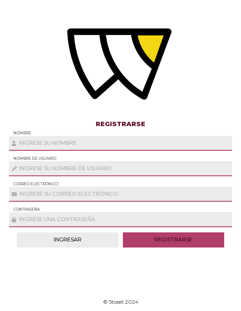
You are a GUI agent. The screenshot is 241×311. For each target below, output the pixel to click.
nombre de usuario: (35, 158)
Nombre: (22, 133)
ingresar (67, 239)
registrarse (173, 239)
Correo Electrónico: (36, 184)
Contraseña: (27, 209)
